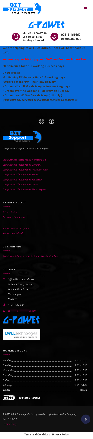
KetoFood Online (49, 256)
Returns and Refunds (13, 233)
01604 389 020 (71, 39)
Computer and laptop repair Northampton (24, 159)
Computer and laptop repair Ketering (21, 174)
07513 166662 (70, 35)
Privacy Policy (10, 212)
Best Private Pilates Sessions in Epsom (21, 256)
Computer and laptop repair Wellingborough (25, 169)
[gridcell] (46, 72)
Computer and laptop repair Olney (20, 184)
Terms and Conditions (14, 217)
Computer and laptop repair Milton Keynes (24, 189)
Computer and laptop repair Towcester (22, 179)
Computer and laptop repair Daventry (22, 164)
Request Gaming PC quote (16, 228)
